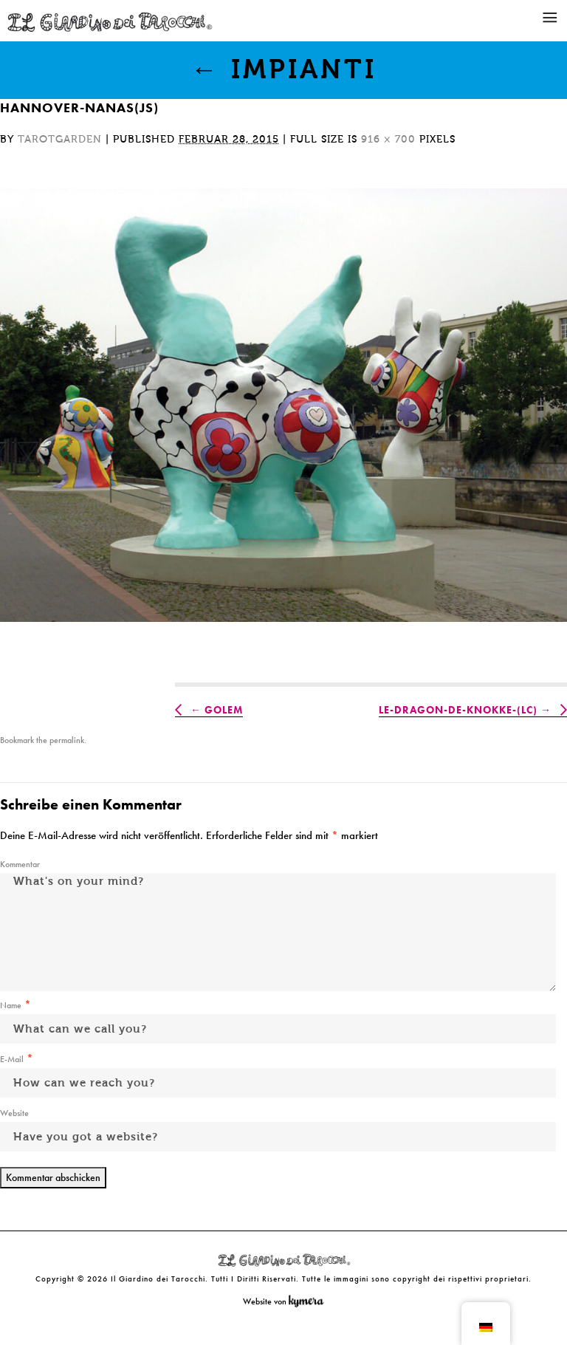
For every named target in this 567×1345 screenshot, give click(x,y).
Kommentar (20, 864)
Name (10, 1005)
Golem (224, 709)
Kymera (309, 1301)
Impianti (284, 70)
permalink (66, 740)
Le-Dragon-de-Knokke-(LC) (458, 709)
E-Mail (12, 1059)
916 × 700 (388, 140)
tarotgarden (60, 140)
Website (14, 1113)
